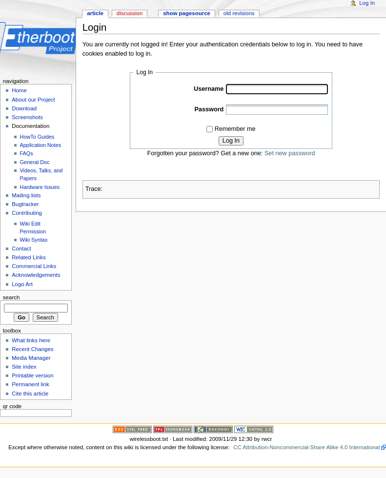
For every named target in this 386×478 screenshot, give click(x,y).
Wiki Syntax (34, 240)
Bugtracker (25, 204)
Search (11, 297)
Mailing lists (26, 195)
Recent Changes (32, 349)
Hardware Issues (40, 187)
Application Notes (40, 145)
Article (95, 13)
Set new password (289, 153)
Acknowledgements (36, 275)
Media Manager (31, 358)
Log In (231, 140)
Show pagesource (186, 13)
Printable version (32, 375)
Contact (21, 248)
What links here (31, 340)
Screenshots (27, 117)
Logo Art (22, 284)
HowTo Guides (37, 137)
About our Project (33, 100)
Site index (24, 367)
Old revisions (239, 13)
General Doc (35, 162)
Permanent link (30, 384)
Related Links (28, 257)
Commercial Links (34, 266)
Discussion (129, 13)
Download (24, 108)
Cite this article (30, 393)
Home (19, 90)
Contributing (27, 213)
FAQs (26, 153)
